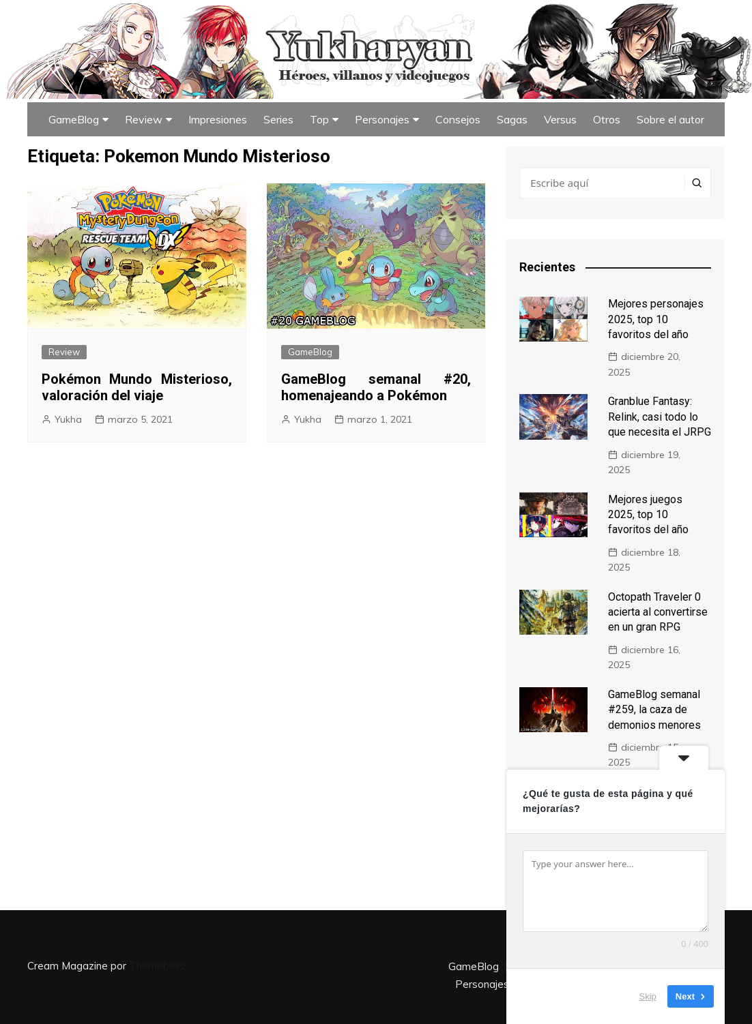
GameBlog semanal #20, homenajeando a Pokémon (376, 387)
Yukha (68, 419)
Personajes (382, 119)
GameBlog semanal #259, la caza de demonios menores (654, 710)
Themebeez (158, 965)
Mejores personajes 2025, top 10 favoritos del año (656, 319)
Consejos (457, 119)
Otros (606, 119)
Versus (560, 119)
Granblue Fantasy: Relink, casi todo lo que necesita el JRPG (659, 416)
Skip (647, 996)
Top (319, 119)
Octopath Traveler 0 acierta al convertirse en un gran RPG (658, 612)
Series (278, 119)
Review (143, 119)
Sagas (512, 119)
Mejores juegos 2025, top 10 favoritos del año (648, 515)
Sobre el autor (670, 119)
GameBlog (73, 119)
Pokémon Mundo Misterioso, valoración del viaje (137, 387)
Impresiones (217, 119)
